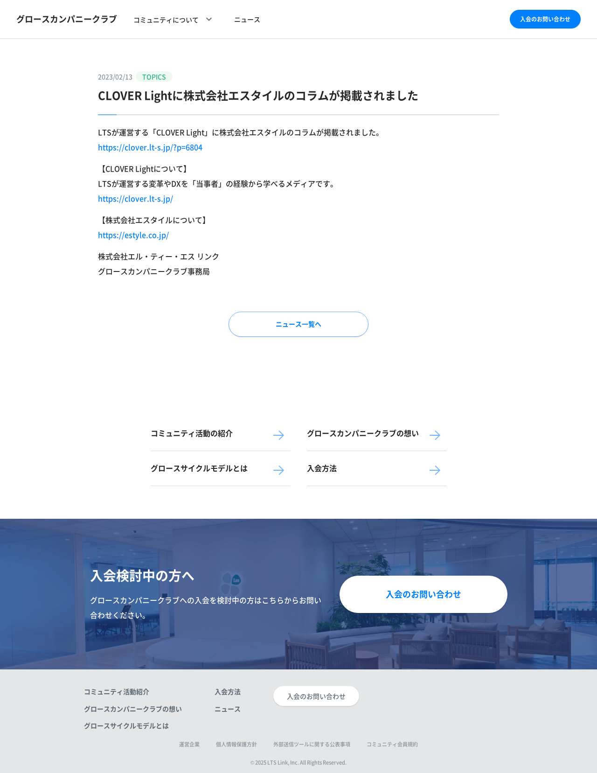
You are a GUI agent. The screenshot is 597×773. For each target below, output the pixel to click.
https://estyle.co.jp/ (133, 234)
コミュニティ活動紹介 (116, 691)
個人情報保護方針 (236, 744)
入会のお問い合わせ (545, 19)
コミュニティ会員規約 (392, 744)
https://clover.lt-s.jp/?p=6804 (150, 147)
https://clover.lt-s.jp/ (135, 198)
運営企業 (189, 744)
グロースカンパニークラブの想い (133, 708)
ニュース (247, 19)
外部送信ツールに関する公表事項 (311, 744)
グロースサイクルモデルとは (126, 725)
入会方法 (228, 691)
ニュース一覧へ (298, 323)
